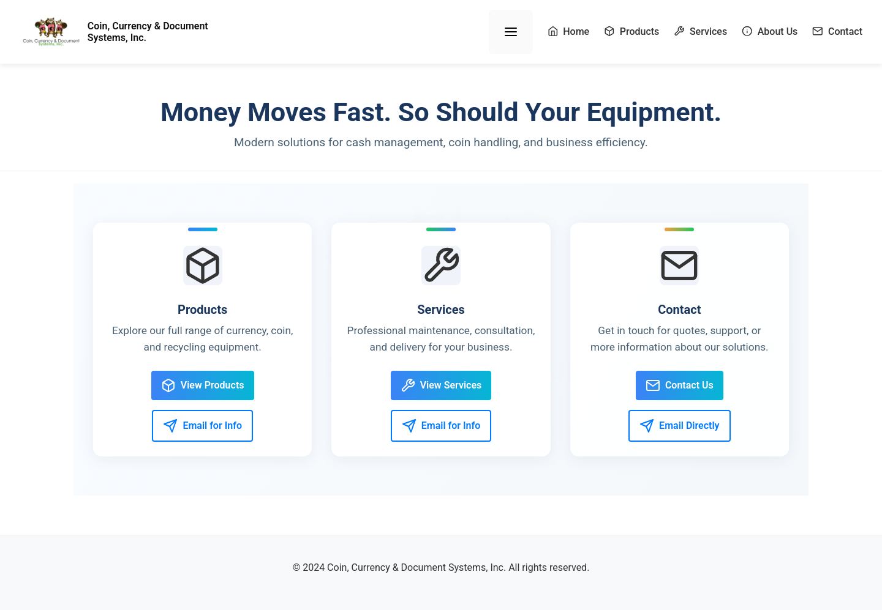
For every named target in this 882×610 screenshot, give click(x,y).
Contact (837, 31)
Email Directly (679, 425)
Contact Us (680, 385)
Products (631, 31)
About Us (769, 31)
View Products (202, 385)
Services (700, 31)
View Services (441, 385)
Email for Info (202, 425)
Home (569, 31)
